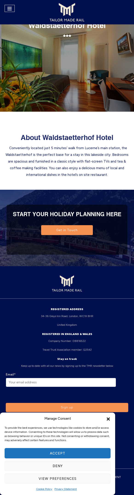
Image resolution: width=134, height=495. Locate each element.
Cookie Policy (44, 489)
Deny (58, 466)
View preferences (58, 479)
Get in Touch (67, 230)
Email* (11, 374)
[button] (108, 418)
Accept (57, 453)
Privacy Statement (65, 489)
